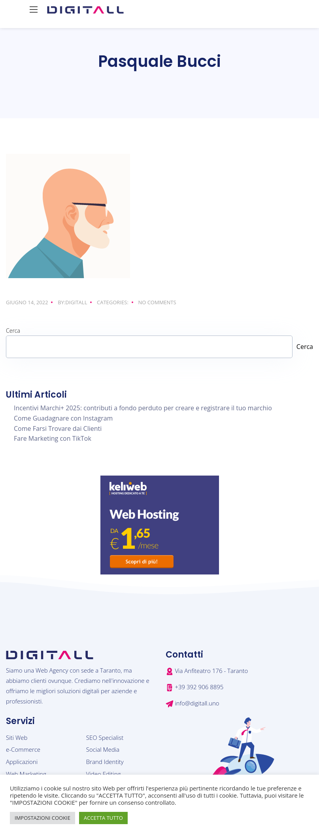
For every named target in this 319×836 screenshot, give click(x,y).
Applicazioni (22, 762)
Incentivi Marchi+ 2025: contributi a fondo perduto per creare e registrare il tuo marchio (143, 408)
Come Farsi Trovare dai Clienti (58, 428)
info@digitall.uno (197, 703)
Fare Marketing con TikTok (52, 438)
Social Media (102, 749)
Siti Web (16, 737)
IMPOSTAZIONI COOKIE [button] (42, 817)
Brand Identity (105, 762)
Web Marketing (26, 774)
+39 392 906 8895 (199, 687)
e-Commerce (23, 749)
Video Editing (103, 774)
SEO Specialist (104, 737)
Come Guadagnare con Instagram (63, 418)
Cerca (13, 330)
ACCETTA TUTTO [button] (103, 817)
